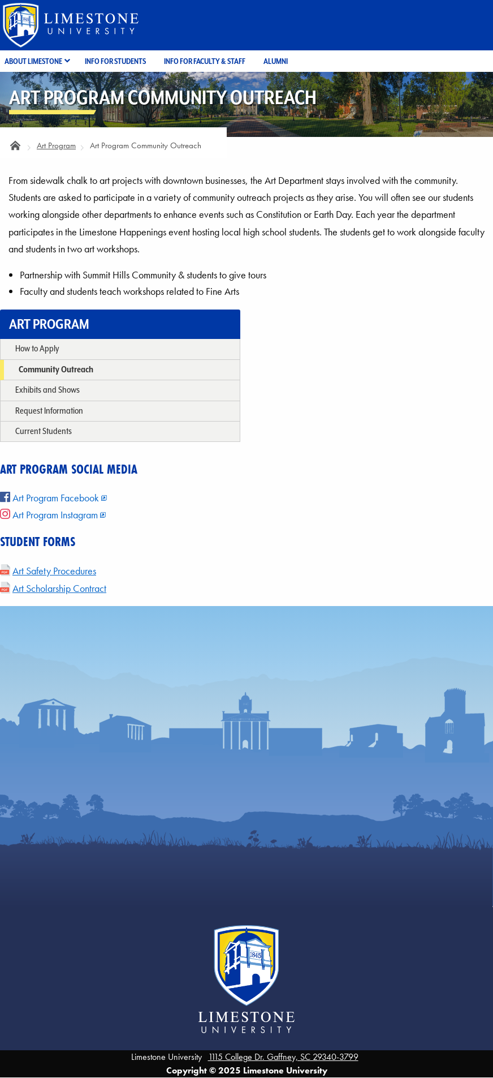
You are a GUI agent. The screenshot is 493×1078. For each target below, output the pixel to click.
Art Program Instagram (49, 515)
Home (15, 148)
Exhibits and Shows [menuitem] (47, 389)
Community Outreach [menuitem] (56, 369)
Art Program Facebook (49, 498)
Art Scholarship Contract (59, 588)
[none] (120, 349)
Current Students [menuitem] (43, 431)
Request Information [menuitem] (49, 410)
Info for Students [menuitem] (115, 61)
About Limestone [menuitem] (33, 61)
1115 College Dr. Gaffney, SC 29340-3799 (283, 1057)
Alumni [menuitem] (275, 61)
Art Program (56, 145)
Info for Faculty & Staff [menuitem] (204, 61)
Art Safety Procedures (54, 571)
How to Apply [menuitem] (37, 348)
